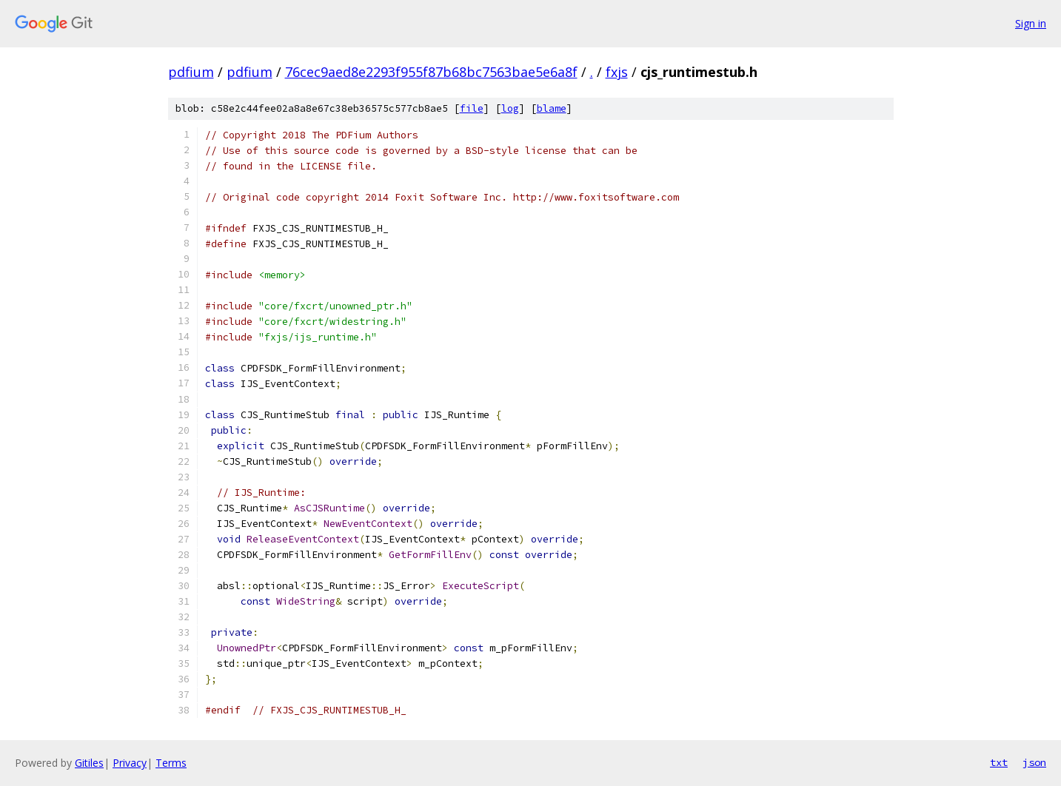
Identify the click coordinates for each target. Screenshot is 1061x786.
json (1034, 762)
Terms (171, 763)
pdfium (191, 72)
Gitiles (89, 763)
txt (999, 762)
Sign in (1030, 23)
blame (551, 108)
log (510, 108)
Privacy (130, 763)
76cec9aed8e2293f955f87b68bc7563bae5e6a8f (431, 72)
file (471, 108)
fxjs (617, 72)
